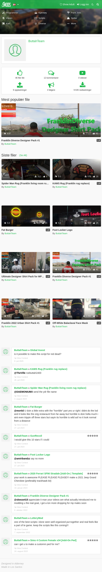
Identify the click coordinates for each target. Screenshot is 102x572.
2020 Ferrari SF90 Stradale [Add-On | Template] (56, 473)
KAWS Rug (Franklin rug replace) (48, 369)
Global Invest (37, 350)
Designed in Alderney (12, 563)
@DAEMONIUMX (23, 391)
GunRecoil (36, 435)
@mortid (19, 410)
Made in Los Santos (11, 567)
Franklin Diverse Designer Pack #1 (49, 495)
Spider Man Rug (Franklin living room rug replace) (58, 388)
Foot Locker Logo (40, 454)
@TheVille (19, 373)
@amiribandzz (22, 458)
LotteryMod (36, 518)
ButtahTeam (36, 41)
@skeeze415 (21, 499)
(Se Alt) (23, 155)
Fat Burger (36, 406)
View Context (21, 358)
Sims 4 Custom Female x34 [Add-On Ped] (53, 540)
